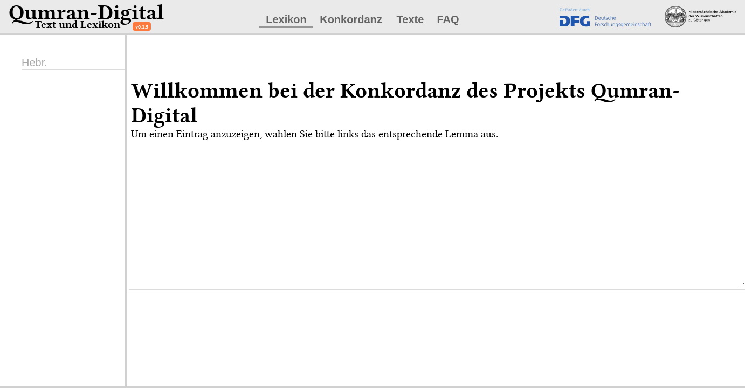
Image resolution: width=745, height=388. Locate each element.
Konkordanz (351, 19)
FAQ (448, 19)
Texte (410, 19)
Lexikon (286, 19)
